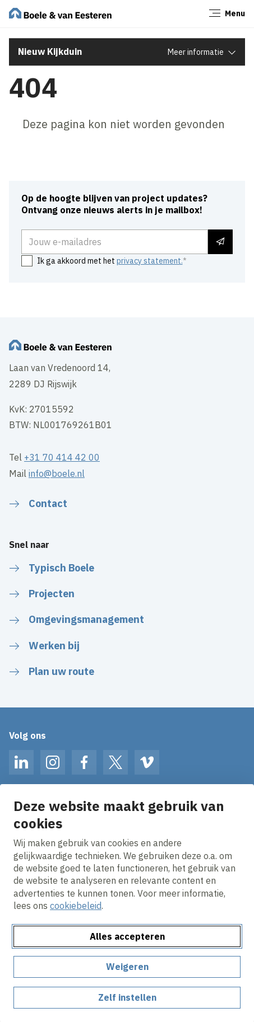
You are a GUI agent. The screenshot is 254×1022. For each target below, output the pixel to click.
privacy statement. (150, 261)
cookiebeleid (75, 905)
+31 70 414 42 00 (62, 457)
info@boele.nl (57, 473)
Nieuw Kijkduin (50, 51)
